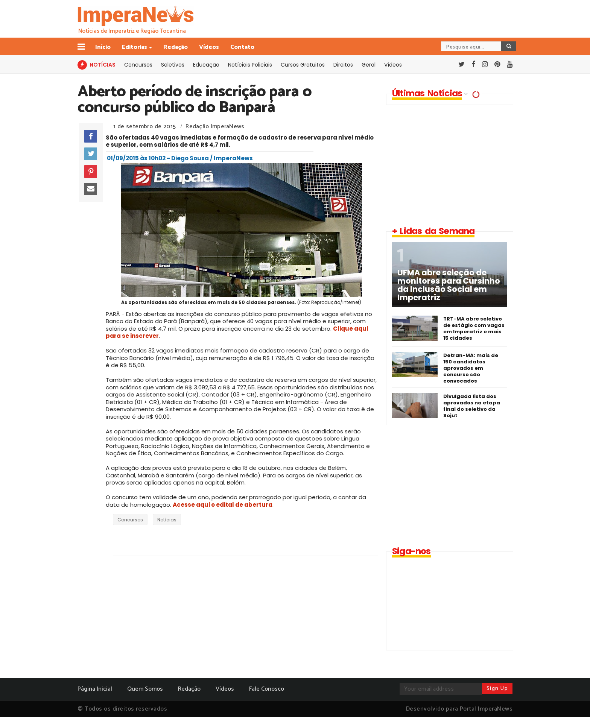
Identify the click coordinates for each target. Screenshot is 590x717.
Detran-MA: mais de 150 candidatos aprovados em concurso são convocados (470, 368)
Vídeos (209, 47)
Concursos (138, 64)
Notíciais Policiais (250, 64)
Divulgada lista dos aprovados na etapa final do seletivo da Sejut (471, 406)
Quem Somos (145, 689)
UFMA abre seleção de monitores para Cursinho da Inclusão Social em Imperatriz (448, 285)
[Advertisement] (449, 165)
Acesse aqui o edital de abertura (222, 505)
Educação (206, 64)
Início (103, 47)
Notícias (166, 519)
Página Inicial (95, 689)
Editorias (135, 47)
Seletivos (172, 64)
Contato (242, 47)
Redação (175, 47)
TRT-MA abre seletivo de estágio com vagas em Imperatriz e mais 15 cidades (474, 328)
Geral (369, 64)
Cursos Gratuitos (303, 64)
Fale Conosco (266, 689)
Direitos (343, 64)
